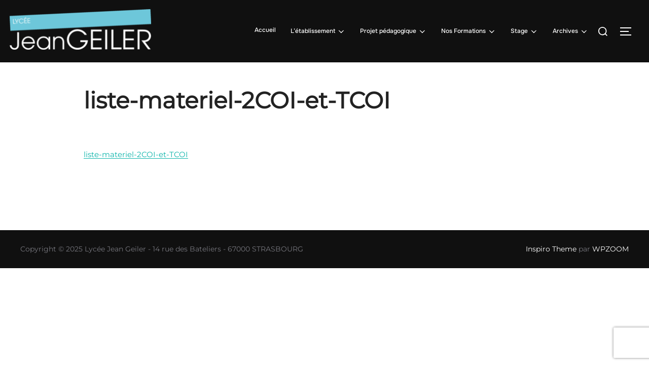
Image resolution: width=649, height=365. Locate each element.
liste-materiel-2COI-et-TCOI (136, 154)
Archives (571, 31)
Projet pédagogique (393, 31)
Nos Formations (468, 31)
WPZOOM (610, 248)
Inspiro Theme (551, 248)
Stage (524, 31)
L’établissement (318, 31)
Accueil (265, 30)
